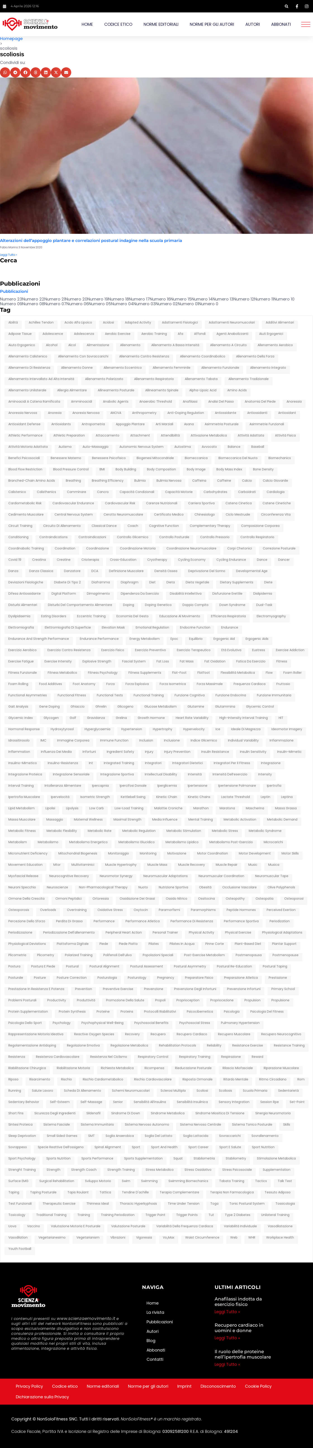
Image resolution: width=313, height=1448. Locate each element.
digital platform (64, 594)
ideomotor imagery (286, 729)
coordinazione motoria (138, 549)
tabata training (231, 1181)
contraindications (53, 537)
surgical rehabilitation (56, 1181)
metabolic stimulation (183, 831)
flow (269, 673)
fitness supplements (144, 673)
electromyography (271, 616)
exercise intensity (58, 661)
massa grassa (286, 808)
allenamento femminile (171, 368)
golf (73, 718)
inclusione (172, 741)
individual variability (243, 741)
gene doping (49, 707)
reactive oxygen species (94, 1034)
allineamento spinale (161, 390)
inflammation (19, 752)
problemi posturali (22, 1000)
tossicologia (285, 1204)
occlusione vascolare (239, 887)
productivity (56, 1000)
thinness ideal (97, 1204)
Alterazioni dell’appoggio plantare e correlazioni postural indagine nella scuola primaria (91, 240)
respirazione (231, 1057)
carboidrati (247, 492)
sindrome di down (125, 1113)
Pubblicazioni (14, 291)
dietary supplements (236, 582)
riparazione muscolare (281, 1068)
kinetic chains (199, 797)
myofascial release (23, 876)
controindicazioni (92, 537)
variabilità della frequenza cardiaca (184, 1226)
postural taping (275, 967)
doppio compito (196, 605)
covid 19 (14, 560)
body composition (161, 469)
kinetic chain (166, 797)
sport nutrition (263, 1147)
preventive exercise (118, 989)
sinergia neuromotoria (273, 1113)
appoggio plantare (130, 424)
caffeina (199, 481)
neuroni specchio (22, 887)
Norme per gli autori (212, 24)
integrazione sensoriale (71, 774)
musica (273, 865)
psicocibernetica (200, 1012)
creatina (39, 560)
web (233, 1238)
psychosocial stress (194, 1023)
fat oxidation (214, 661)
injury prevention (177, 752)
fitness (281, 661)
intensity (265, 774)
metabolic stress (225, 831)
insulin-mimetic (289, 752)
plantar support (284, 944)
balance (234, 447)
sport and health (164, 1147)
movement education (25, 865)
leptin (265, 797)
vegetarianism (88, 1238)
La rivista (155, 1312)
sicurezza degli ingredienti (55, 1113)
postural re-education (234, 967)
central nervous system (74, 515)
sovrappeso (17, 1147)
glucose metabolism (160, 707)
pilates (154, 944)
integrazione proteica (25, 774)
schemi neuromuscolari (131, 1091)
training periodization (118, 1215)
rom (301, 1079)
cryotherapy (157, 560)
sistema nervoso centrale (200, 1125)
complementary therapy (210, 526)
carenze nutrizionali (161, 503)
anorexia (55, 413)
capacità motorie (179, 492)
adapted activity (138, 323)
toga (214, 1204)
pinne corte (214, 944)
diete (268, 582)
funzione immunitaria (274, 695)
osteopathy (235, 899)
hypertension (131, 729)
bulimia (140, 481)
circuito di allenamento (62, 526)
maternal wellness (88, 820)
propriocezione (222, 1000)
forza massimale (210, 684)
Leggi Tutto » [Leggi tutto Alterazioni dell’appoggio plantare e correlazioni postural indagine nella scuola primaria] (8, 255)
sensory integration (234, 1102)
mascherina (255, 808)
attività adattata (251, 436)
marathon (201, 808)
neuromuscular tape (271, 876)
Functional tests (110, 695)
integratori (153, 763)
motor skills (290, 854)
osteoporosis (18, 910)
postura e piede (43, 967)
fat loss (162, 661)
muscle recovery (191, 865)
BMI (102, 469)
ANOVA (115, 413)
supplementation (276, 1170)
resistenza (16, 1057)
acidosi (108, 323)
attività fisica (285, 436)
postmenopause (286, 955)
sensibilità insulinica (192, 1102)
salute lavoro (42, 1091)
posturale (15, 978)
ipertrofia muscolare (24, 797)
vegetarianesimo (52, 1238)
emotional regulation (152, 628)
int (91, 763)
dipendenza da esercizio (140, 594)
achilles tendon (41, 323)
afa (180, 334)
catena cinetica (238, 503)
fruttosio (283, 684)
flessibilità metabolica (238, 673)
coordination (65, 549)
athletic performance (25, 436)
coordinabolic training (26, 549)
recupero (158, 1034)
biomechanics (279, 458)
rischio (66, 1079)
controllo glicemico (132, 537)
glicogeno (125, 707)
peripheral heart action (124, 933)
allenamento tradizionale (248, 379)
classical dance (104, 526)
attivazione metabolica (209, 436)
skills (286, 1125)
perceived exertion (281, 910)
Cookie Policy (258, 1386)
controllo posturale (174, 537)
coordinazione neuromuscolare (191, 549)
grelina (121, 718)
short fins (16, 1113)
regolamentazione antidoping (32, 1046)
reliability (214, 1046)
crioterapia (90, 560)
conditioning (18, 537)
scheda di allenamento (82, 1091)
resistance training (289, 1046)
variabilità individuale (240, 1226)
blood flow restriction (25, 469)
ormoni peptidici (68, 899)
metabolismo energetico (88, 842)
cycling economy (192, 560)
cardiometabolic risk (25, 503)
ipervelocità (60, 797)
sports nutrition (58, 1159)
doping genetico (158, 605)
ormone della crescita (26, 899)
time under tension (183, 1204)
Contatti (155, 1359)
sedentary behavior (23, 1102)
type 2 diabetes (237, 1215)
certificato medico (169, 515)
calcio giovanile (275, 481)
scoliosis (225, 1091)
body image (196, 469)
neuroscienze (57, 887)
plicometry (45, 955)
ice (218, 729)
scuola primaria (255, 1091)
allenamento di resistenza (29, 368)
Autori (252, 24)
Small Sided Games (62, 1136)
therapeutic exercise (59, 1204)
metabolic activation (240, 820)
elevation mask (113, 628)
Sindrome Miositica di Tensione (219, 1113)
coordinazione (97, 549)
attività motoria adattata (28, 447)
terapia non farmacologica (232, 1192)
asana (189, 424)
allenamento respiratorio (154, 379)
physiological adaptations (282, 933)
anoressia (294, 402)
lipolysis (72, 808)
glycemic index (20, 718)
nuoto (143, 887)
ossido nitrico (176, 899)
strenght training (22, 1170)
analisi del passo (221, 402)
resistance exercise (247, 1046)
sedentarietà (288, 1091)
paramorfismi (169, 910)
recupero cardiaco (192, 1034)
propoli (160, 1000)
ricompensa (154, 1068)
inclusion (146, 741)
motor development (255, 854)
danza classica (41, 571)
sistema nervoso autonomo (147, 1125)
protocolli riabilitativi (160, 1012)
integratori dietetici (187, 763)
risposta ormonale (198, 1079)
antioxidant (287, 413)
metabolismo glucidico (137, 842)
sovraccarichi (230, 1136)
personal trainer (165, 933)
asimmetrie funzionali (266, 424)
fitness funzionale (22, 673)
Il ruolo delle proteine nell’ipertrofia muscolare (243, 1354)
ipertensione (197, 786)
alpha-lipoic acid (202, 390)
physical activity (201, 933)
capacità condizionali (137, 492)
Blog (151, 1340)
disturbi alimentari (22, 605)
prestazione (278, 978)
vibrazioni (117, 1238)
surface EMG (18, 1181)
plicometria (17, 955)
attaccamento (107, 436)
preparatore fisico (199, 978)
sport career (198, 1147)
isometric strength (95, 797)
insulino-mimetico (22, 763)
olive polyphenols (281, 887)
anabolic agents (115, 402)
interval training (21, 786)
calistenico (17, 492)
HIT (281, 718)
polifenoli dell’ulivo (117, 955)
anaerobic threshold (155, 402)
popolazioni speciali (158, 955)
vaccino (33, 1226)
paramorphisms (203, 910)
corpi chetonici (239, 549)
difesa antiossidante (24, 594)
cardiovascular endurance (73, 503)
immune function (114, 741)
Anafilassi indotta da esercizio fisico (238, 1301)
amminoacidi (81, 402)
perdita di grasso (69, 921)
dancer (284, 560)
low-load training (129, 808)
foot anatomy (84, 684)
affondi (200, 334)
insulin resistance (215, 752)
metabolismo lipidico (182, 842)
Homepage (11, 38)
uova (12, 1226)
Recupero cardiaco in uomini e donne (239, 1327)
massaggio (54, 820)
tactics (261, 1181)
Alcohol (51, 345)
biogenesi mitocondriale (155, 458)
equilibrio (196, 639)
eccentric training (91, 616)
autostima (182, 447)
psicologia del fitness (267, 1012)
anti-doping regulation (185, 413)
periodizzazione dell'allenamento (69, 933)
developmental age (252, 571)
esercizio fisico (112, 650)
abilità (13, 323)
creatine (64, 560)
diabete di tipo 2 (67, 582)
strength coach (84, 1170)
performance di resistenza (192, 921)
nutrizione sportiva (173, 887)
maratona (227, 808)
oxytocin (141, 910)
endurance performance (99, 639)
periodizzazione (20, 933)
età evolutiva (231, 650)
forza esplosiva (137, 684)
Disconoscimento (218, 1386)
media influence (165, 820)
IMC (43, 741)
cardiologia (276, 492)
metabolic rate (99, 831)
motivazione (176, 854)
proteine (103, 1012)
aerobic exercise (117, 334)
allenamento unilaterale (27, 390)
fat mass (187, 661)
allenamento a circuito (228, 345)
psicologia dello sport (25, 1023)
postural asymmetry (190, 967)
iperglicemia (167, 786)
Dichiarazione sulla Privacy (42, 1397)
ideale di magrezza (246, 729)
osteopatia (264, 899)
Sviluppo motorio (98, 1181)
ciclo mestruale (238, 515)
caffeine (224, 481)
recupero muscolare (234, 1034)
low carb (96, 808)
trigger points (187, 1215)
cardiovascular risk (120, 503)
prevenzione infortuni (244, 989)
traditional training (51, 1215)
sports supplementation (143, 1159)
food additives (50, 684)
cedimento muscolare (26, 515)
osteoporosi (294, 899)
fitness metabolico (62, 673)
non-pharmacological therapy (103, 887)
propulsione (280, 1000)
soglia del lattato (158, 1136)
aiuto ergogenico (21, 345)
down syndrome (232, 605)
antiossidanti (257, 413)
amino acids (237, 390)
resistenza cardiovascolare (57, 1057)
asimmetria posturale (222, 424)
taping (13, 1192)
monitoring (148, 854)
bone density (263, 469)
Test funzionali (20, 1204)
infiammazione (282, 741)
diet (152, 582)
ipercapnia (100, 786)
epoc (174, 639)
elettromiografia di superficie (68, 628)
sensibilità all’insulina (150, 1102)
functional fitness (72, 695)
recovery (132, 1034)
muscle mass (157, 865)
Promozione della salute (125, 1000)
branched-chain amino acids (31, 481)
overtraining (77, 910)
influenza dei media (56, 752)
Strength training (121, 1170)
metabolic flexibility (62, 831)
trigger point (155, 1215)
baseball (257, 447)
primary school (283, 989)
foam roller (292, 673)
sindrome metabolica (168, 1113)
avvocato (209, 447)
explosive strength (97, 661)
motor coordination (212, 854)
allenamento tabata (201, 379)
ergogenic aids (257, 639)
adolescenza (84, 334)
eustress (258, 650)
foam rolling (18, 684)
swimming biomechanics (188, 1181)
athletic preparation (69, 436)
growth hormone (151, 718)
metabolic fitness (22, 831)
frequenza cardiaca (250, 684)
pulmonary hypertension (240, 1023)
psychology (62, 1023)
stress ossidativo (198, 1170)
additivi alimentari (280, 323)
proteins (127, 1012)
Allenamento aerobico (275, 345)
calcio (247, 481)
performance (104, 921)
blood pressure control (71, 469)
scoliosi (202, 1091)
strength (53, 1170)
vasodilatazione (280, 1226)
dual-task (264, 605)
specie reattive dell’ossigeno (61, 1147)
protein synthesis (72, 1012)
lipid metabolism (21, 808)
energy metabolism (145, 639)
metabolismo (48, 842)
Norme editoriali (161, 24)
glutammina (225, 707)
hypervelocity (194, 729)
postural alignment (104, 967)
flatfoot (203, 673)
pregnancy (165, 978)
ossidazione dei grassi (137, 899)
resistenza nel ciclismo (108, 1057)
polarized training (78, 955)
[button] (286, 6)
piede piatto (128, 944)
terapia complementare (179, 1192)
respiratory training (194, 1057)
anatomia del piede (260, 402)
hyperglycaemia (97, 729)
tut (211, 1215)
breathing (73, 481)
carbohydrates (215, 492)
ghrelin (101, 707)
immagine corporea (73, 741)
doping (128, 605)
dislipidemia (262, 594)
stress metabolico (160, 1170)
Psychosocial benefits (151, 1023)
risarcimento (39, 1079)
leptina (287, 797)
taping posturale (43, 1192)
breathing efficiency (107, 481)
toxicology (16, 1215)
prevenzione (153, 989)
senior (118, 1102)
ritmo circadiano (273, 1079)
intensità (195, 774)
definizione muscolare (126, 571)
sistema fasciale (56, 1125)
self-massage (91, 1102)
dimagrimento (98, 594)
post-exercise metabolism (204, 955)
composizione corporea (260, 526)
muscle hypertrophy (121, 865)
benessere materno (66, 458)
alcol (72, 345)
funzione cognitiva (190, 695)
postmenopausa (249, 955)
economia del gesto (132, 616)
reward (257, 1057)
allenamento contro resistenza (144, 356)
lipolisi (50, 808)
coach (133, 526)
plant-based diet (248, 944)
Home (87, 24)
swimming (149, 1181)
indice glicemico (204, 741)
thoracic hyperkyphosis (138, 1204)
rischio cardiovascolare (153, 1079)
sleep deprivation (22, 1136)
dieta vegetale (197, 582)
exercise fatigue (21, 661)
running (14, 1091)
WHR (251, 1238)
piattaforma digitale (73, 944)
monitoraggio (118, 854)
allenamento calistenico (27, 356)
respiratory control (153, 1057)
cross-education (123, 560)
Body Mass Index (229, 469)
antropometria (93, 424)
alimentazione (98, 345)
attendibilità (170, 436)
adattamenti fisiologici (180, 323)
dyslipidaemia (19, 616)
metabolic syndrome (265, 831)
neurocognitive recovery (69, 876)
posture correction (72, 978)
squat (178, 1159)
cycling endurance (231, 560)
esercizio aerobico (22, 650)
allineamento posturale (116, 390)
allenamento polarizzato (104, 379)
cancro (103, 492)
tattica (105, 1192)
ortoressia (100, 899)
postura (14, 967)
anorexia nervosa (86, 413)
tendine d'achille (135, 1192)
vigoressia (144, 1238)
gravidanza (96, 718)
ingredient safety (120, 752)
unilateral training (275, 1215)
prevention (83, 989)
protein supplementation (28, 1012)
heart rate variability (192, 718)
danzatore (72, 571)
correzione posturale (279, 549)
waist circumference (202, 1238)
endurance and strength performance (38, 639)
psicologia (231, 1012)
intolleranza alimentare (63, 786)
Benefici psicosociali (24, 458)
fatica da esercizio (251, 661)
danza (13, 571)
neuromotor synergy (116, 876)
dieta (170, 582)
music (252, 865)
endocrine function (195, 628)
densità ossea (165, 571)
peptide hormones (241, 910)
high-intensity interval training (243, 718)
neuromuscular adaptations (165, 876)
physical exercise (238, 933)
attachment (140, 436)
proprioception (187, 1000)
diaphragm (129, 582)
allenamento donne (77, 368)
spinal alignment (108, 1147)
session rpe (269, 1102)
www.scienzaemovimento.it (86, 1318)
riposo (13, 1079)
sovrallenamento (265, 1136)
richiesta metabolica (117, 1068)
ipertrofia (274, 786)
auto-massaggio (96, 447)
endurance (229, 628)
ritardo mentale (235, 1079)
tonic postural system (247, 1204)
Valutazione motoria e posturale (75, 1226)
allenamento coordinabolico (202, 356)
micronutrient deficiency (27, 854)
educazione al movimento (179, 616)
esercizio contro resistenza (68, 650)
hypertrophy (162, 729)
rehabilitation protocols (177, 1046)
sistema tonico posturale (252, 1125)
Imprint (184, 1386)
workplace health (280, 1238)
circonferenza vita (276, 515)
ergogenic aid (224, 639)
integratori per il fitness (232, 763)
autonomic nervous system (141, 447)
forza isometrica (173, 684)
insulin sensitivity (253, 752)
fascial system (134, 661)
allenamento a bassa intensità (175, 345)
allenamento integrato (268, 368)
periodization (280, 921)
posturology (137, 978)
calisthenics (46, 492)
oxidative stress (110, 910)
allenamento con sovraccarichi (83, 356)
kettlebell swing (133, 797)
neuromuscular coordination (221, 876)
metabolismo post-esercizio (231, 842)
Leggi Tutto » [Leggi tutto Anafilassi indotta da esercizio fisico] (227, 1311)
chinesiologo (204, 515)
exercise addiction (290, 650)
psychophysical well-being (102, 1023)
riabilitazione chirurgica (27, 1068)
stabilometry (236, 1159)
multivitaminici (82, 865)
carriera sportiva (201, 503)
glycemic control (260, 707)
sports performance (97, 1159)
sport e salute (230, 1147)
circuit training (20, 526)
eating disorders (53, 616)
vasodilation (18, 1238)
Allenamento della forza (255, 356)
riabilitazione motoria (73, 1068)
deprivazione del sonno (206, 571)
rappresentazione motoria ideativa (35, 1034)
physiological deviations (27, 944)
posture (40, 978)
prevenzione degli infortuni (195, 989)
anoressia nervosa (22, 413)
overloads (48, 910)
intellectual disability (161, 774)
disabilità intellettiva (186, 594)
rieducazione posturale (193, 1068)
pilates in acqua (182, 944)
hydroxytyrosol (62, 729)
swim (126, 1181)
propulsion (252, 1000)
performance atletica (143, 921)
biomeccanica (196, 458)
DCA (94, 571)
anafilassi (190, 402)
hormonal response (24, 729)
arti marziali (164, 424)
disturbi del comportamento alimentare (80, 605)
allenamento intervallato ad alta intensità (41, 379)
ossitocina (206, 899)
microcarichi (273, 842)
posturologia (107, 978)
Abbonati (281, 24)
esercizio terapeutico (194, 650)
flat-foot (179, 673)
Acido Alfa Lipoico (78, 323)
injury (149, 752)
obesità (205, 887)
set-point (297, 1102)
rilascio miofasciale (238, 1068)
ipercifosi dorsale (133, 786)
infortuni (89, 752)
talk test (285, 1181)
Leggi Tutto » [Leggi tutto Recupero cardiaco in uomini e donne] (227, 1338)
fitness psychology (103, 673)
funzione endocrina (231, 695)
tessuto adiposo (278, 1192)
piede (104, 944)
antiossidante (225, 413)
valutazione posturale (128, 1226)
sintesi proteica (20, 1125)
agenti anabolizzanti (232, 334)
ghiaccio (78, 707)
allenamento (130, 345)
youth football (19, 1249)
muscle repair (226, 865)
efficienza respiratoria (228, 616)
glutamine (195, 707)
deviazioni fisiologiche (25, 582)
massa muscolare (22, 820)
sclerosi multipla (173, 1091)
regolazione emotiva (83, 1046)
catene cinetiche (277, 503)
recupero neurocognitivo (281, 1034)
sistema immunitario (97, 1125)
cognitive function (164, 526)
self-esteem (60, 1102)
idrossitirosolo (19, 741)
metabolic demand (282, 820)
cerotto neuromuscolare (123, 515)
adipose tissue (20, 334)
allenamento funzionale (220, 368)
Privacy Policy (29, 1386)
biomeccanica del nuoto (238, 458)
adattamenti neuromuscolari (232, 323)
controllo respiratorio (257, 537)
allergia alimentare (72, 390)
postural (72, 967)
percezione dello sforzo (26, 921)
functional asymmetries (27, 695)
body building (126, 469)
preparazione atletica (241, 978)
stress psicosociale (237, 1170)
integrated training (119, 763)
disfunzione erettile (227, 594)
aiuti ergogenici (271, 334)
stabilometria (204, 1159)
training (83, 1215)
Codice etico (118, 24)
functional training (149, 695)
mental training (200, 820)
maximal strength (127, 820)
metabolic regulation (139, 831)
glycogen (51, 718)
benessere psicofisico (109, 458)
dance (262, 560)
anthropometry (144, 413)
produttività (86, 1000)
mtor (57, 865)
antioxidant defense (24, 424)
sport (136, 1147)
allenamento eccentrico (123, 368)
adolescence (53, 334)
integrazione (271, 763)
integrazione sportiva (117, 774)
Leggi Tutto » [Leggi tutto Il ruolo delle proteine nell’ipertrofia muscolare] (227, 1364)
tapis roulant (78, 1192)
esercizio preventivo (150, 650)
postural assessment (146, 967)
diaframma (101, 582)
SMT (91, 1136)
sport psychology (22, 1159)
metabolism (17, 842)
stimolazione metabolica (276, 1159)
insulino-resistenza (63, 763)
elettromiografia (21, 628)
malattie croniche (168, 808)
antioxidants (61, 424)
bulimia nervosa (168, 481)
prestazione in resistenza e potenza (36, 989)
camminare (76, 492)
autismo (65, 447)
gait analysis (18, 707)
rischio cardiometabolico (103, 1079)
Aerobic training (154, 334)
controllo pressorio (215, 537)
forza (110, 684)
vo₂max (168, 1238)
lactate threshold (235, 797)
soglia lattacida (195, 1136)
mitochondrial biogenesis (77, 854)
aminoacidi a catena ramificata (34, 402)
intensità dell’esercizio (230, 774)
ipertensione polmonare (237, 786)
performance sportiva (241, 921)
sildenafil (93, 1113)
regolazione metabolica (129, 1046)
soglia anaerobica (120, 1136)
